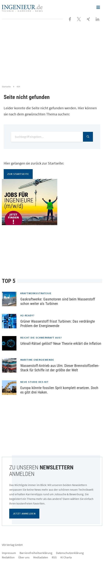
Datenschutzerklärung (70, 553)
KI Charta (66, 557)
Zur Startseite (18, 174)
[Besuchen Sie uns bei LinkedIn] (97, 19)
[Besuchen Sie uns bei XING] (88, 19)
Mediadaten (40, 557)
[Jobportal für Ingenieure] (52, 202)
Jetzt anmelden (24, 513)
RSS (54, 557)
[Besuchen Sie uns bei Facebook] (70, 19)
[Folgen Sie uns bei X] (79, 19)
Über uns (24, 557)
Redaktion (8, 557)
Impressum (9, 553)
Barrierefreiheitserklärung (36, 553)
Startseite (6, 86)
